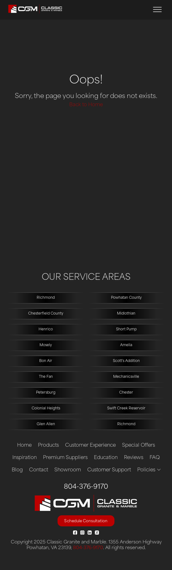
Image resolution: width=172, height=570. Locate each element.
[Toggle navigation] (157, 10)
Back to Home (86, 105)
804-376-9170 (86, 487)
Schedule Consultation (86, 521)
